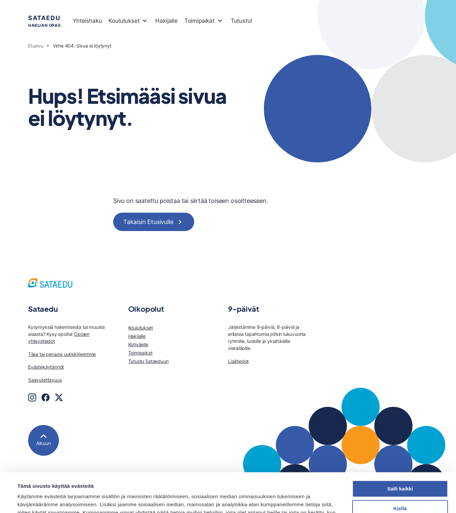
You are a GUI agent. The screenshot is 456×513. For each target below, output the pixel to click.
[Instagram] (32, 397)
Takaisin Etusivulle (148, 221)
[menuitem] (87, 21)
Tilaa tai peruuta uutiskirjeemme (62, 354)
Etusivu (36, 46)
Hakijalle (166, 20)
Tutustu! (241, 20)
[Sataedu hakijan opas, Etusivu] (50, 283)
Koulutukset (123, 20)
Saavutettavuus (45, 380)
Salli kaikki (400, 449)
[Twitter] (59, 397)
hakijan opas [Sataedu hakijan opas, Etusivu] (44, 20)
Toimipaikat (199, 20)
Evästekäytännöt (46, 367)
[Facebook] (46, 397)
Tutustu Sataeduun (148, 361)
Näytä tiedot (32, 500)
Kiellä (400, 469)
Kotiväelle (138, 344)
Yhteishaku (87, 20)
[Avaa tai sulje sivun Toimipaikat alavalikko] (220, 20)
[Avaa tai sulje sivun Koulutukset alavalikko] (145, 20)
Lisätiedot (238, 361)
